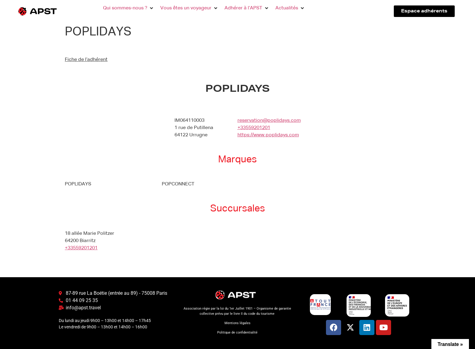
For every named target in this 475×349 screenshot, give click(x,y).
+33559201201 (254, 127)
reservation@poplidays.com (269, 120)
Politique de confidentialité (237, 332)
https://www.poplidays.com (268, 135)
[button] (128, 8)
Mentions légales (237, 323)
